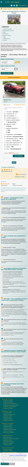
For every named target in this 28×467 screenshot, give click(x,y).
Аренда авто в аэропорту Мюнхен (10, 403)
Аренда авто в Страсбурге (8, 432)
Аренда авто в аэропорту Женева (10, 452)
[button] (7, 62)
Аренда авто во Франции (7, 423)
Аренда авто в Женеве (7, 450)
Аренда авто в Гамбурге (8, 408)
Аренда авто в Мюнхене (8, 402)
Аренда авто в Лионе (7, 426)
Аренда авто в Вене (7, 437)
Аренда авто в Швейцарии (8, 447)
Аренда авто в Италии (7, 411)
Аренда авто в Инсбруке (8, 443)
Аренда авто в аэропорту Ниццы (9, 429)
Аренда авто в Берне (7, 449)
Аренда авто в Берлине (8, 400)
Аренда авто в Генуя (7, 417)
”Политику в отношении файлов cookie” (18, 455)
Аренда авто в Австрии (7, 435)
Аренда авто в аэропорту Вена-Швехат (11, 438)
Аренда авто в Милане (7, 415)
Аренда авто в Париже (7, 424)
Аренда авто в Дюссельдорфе (9, 406)
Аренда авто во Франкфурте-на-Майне (11, 405)
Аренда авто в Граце (7, 444)
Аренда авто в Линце (7, 440)
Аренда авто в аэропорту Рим (9, 414)
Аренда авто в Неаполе (8, 420)
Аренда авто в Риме (7, 412)
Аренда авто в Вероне (7, 418)
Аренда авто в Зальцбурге (8, 441)
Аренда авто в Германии (7, 399)
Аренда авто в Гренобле (8, 431)
